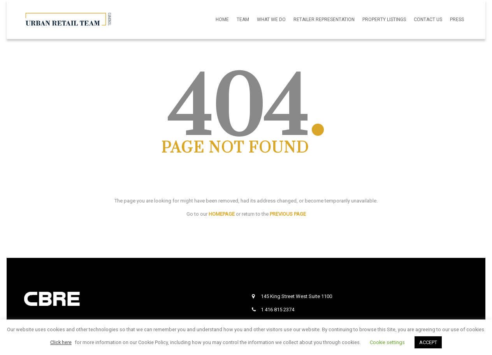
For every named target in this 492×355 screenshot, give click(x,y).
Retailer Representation (324, 19)
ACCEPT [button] (428, 342)
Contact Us (428, 19)
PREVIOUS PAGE (288, 214)
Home (222, 19)
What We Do (271, 19)
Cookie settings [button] (387, 342)
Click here (61, 342)
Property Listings (384, 19)
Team (243, 19)
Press (457, 19)
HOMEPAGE (222, 214)
